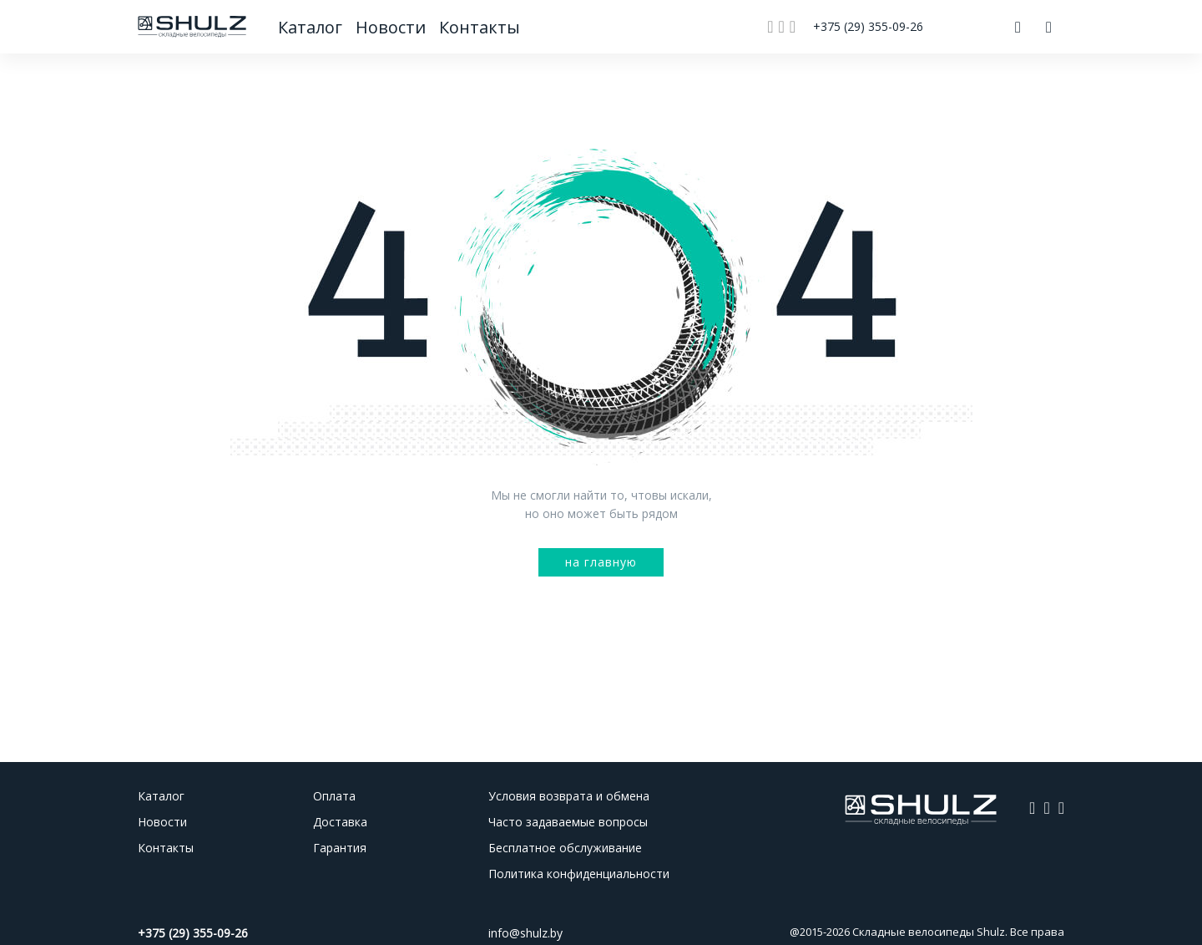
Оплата (334, 796)
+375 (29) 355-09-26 (868, 26)
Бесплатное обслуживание (565, 848)
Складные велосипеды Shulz (928, 931)
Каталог (311, 27)
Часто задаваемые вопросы (568, 822)
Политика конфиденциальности (578, 873)
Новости (392, 27)
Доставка (340, 822)
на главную (601, 562)
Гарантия (339, 848)
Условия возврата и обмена (568, 796)
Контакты (479, 27)
